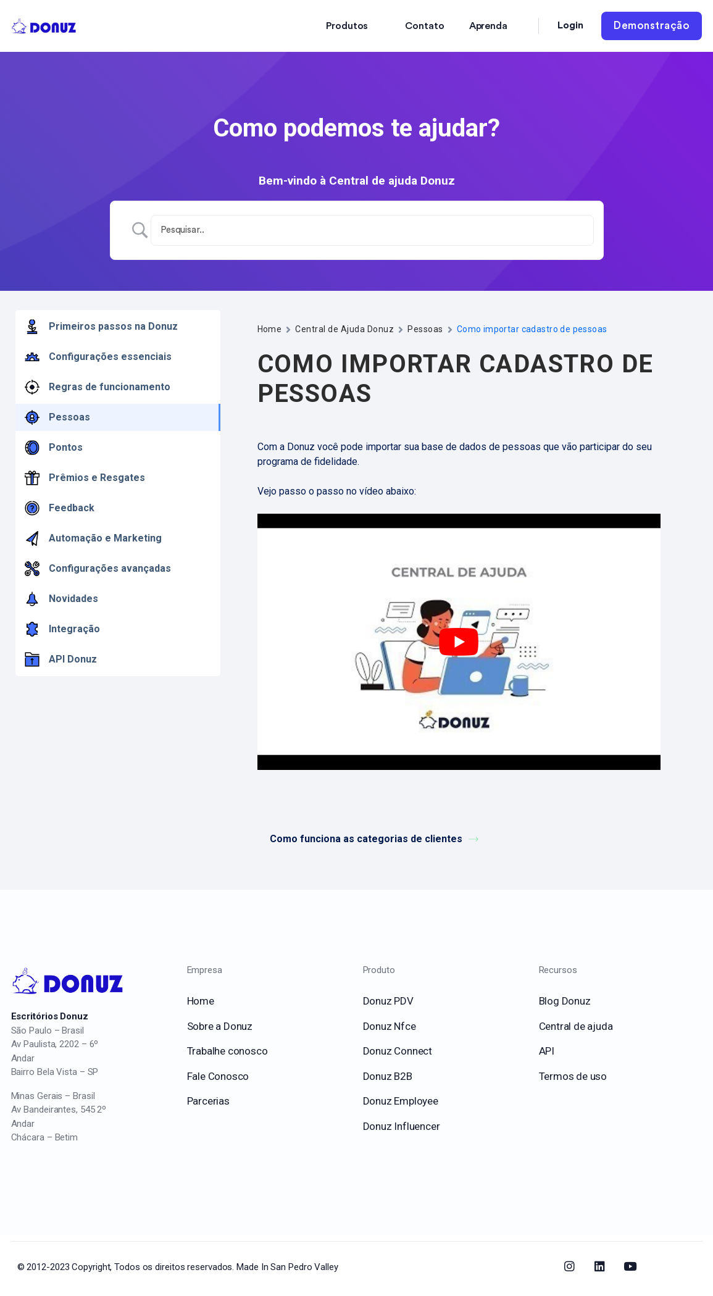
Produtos (347, 26)
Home (269, 329)
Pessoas (425, 329)
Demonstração (652, 25)
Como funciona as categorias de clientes (374, 839)
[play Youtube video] (459, 642)
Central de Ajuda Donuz (344, 329)
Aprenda (488, 26)
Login (570, 25)
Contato (424, 26)
